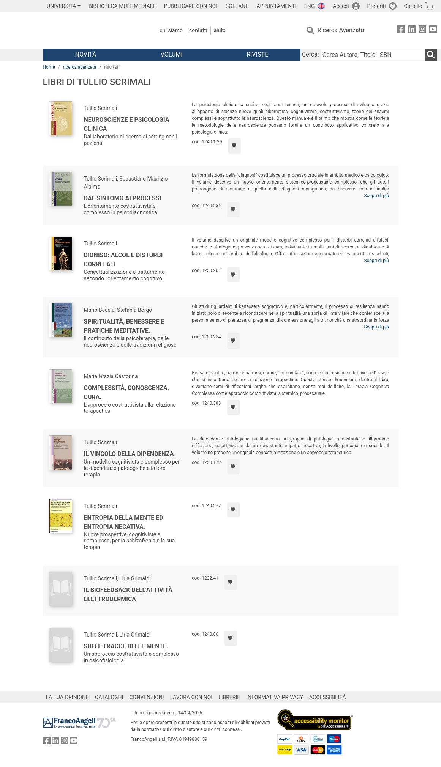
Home (49, 67)
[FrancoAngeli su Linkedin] (412, 30)
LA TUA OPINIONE (67, 697)
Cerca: (310, 54)
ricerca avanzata (79, 67)
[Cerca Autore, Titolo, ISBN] (373, 55)
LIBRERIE (229, 697)
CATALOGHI (109, 697)
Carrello (413, 6)
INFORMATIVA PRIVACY (274, 697)
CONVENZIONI (146, 697)
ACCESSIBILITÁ (327, 697)
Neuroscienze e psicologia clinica (126, 124)
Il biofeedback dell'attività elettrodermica (128, 594)
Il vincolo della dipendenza (129, 453)
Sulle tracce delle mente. (126, 646)
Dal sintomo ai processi (122, 198)
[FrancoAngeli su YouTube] (433, 30)
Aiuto (220, 30)
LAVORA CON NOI (191, 697)
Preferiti (376, 6)
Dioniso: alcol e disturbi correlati (123, 259)
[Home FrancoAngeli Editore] (93, 30)
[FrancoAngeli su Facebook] (401, 30)
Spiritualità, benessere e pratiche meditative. (124, 326)
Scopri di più (376, 195)
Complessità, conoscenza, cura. (126, 392)
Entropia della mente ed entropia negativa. (123, 522)
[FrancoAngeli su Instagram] (422, 30)
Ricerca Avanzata (341, 30)
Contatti (198, 30)
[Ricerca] (431, 55)
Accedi (341, 6)
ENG (309, 6)
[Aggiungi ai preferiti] (234, 146)
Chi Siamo (171, 30)
